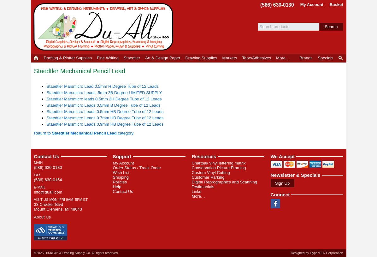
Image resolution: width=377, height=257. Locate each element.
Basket (336, 4)
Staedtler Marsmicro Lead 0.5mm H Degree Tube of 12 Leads (103, 86)
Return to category (84, 133)
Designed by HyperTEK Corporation (317, 253)
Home (36, 58)
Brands (305, 58)
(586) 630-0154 (48, 179)
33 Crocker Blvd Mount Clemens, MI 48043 (58, 207)
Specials (325, 58)
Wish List (121, 172)
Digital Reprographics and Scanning (224, 182)
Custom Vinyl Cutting (211, 172)
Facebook (275, 203)
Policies (120, 182)
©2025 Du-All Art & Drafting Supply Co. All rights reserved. (76, 253)
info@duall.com (48, 192)
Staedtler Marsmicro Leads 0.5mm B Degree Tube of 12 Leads (104, 105)
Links (196, 191)
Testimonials (203, 186)
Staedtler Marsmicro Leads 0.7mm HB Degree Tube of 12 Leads (105, 118)
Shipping (121, 177)
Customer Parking (208, 177)
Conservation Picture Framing (219, 167)
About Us (42, 217)
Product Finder (341, 58)
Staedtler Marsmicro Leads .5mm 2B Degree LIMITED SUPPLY (104, 92)
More (283, 58)
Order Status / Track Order (137, 167)
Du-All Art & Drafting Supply (104, 27)
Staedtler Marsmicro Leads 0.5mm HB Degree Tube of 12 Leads (105, 111)
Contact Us (46, 156)
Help (117, 186)
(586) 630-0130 (277, 5)
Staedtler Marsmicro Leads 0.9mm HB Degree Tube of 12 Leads (105, 124)
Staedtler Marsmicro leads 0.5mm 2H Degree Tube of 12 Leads (104, 99)
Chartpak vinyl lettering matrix (219, 163)
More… (198, 196)
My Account (311, 4)
